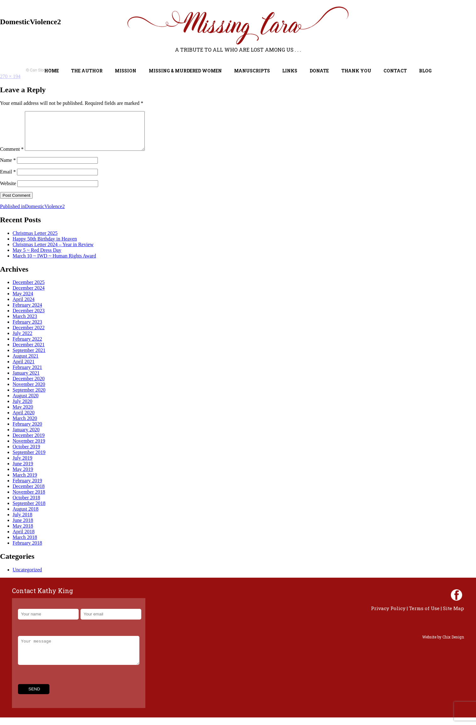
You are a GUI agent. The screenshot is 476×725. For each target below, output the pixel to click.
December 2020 (29, 386)
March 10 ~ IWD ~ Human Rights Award (54, 263)
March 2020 (25, 425)
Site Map (453, 616)
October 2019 (26, 454)
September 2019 (29, 459)
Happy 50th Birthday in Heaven (45, 246)
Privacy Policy (388, 616)
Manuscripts (252, 71)
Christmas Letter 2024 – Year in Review (53, 252)
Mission (125, 71)
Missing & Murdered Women (185, 71)
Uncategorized (27, 577)
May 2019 (23, 476)
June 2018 (23, 527)
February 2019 (27, 488)
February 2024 (27, 312)
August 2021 (25, 363)
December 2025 (29, 289)
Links (289, 71)
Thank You (356, 71)
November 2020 (29, 391)
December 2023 (29, 318)
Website (8, 191)
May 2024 (23, 301)
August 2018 (25, 516)
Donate (319, 71)
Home (51, 71)
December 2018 (29, 493)
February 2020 (27, 431)
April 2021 (24, 369)
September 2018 (29, 510)
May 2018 (23, 533)
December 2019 (29, 442)
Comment (12, 156)
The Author (87, 71)
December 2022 (29, 335)
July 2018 (22, 522)
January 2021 (26, 380)
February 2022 (27, 346)
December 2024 (29, 295)
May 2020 (23, 414)
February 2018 (27, 550)
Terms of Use (424, 616)
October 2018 (26, 505)
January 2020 (26, 437)
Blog (425, 71)
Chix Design (453, 644)
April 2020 (24, 420)
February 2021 (27, 374)
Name (8, 167)
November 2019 (29, 448)
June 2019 (23, 471)
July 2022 (22, 340)
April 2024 (24, 306)
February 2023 (27, 329)
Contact (395, 71)
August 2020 (25, 403)
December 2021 (29, 352)
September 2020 (29, 397)
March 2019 (25, 482)
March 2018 (25, 544)
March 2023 (25, 323)
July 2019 (22, 465)
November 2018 (29, 499)
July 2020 (22, 408)
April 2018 (24, 539)
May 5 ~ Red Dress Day (37, 257)
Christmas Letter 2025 (35, 240)
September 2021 (29, 357)
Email (8, 179)
